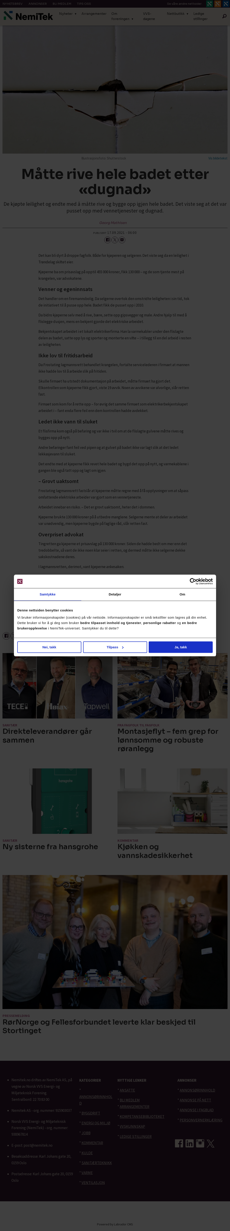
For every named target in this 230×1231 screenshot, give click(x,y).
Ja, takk (181, 647)
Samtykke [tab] (48, 594)
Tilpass (115, 647)
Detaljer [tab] (115, 594)
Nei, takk (49, 647)
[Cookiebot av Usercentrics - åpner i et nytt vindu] (193, 581)
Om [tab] (182, 594)
